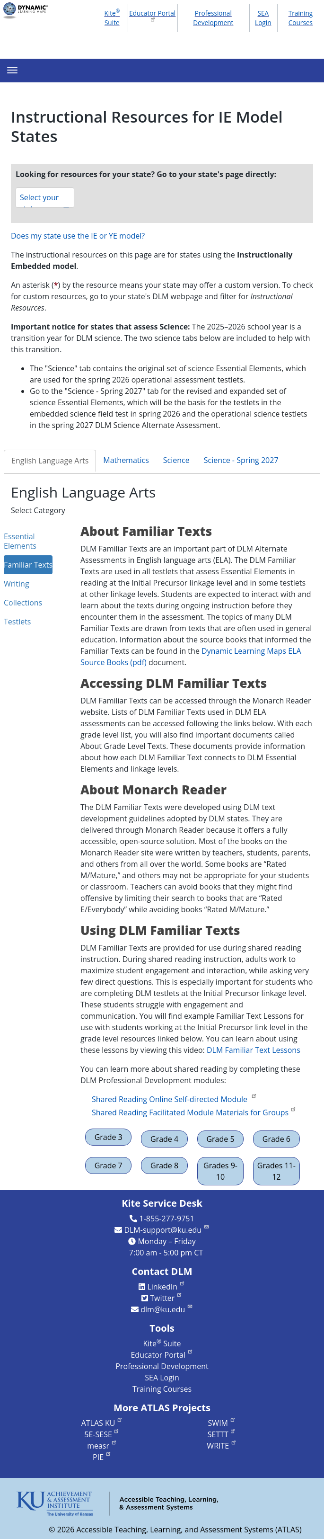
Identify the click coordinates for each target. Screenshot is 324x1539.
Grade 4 (164, 1139)
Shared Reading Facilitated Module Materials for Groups (194, 1112)
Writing (16, 583)
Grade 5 (220, 1139)
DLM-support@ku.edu (166, 1230)
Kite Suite (112, 17)
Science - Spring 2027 (241, 460)
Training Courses (301, 18)
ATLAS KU (102, 1423)
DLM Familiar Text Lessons (253, 1050)
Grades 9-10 (220, 1171)
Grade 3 (109, 1137)
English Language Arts (49, 460)
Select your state (45, 200)
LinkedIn (166, 1286)
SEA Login (263, 18)
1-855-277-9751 (167, 1218)
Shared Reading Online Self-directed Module (174, 1099)
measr (102, 1446)
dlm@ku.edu (166, 1309)
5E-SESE (102, 1434)
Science (176, 460)
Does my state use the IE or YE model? (78, 236)
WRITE (221, 1446)
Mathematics (126, 460)
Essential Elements (20, 541)
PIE (102, 1457)
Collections (23, 602)
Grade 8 (164, 1165)
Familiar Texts (28, 565)
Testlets (17, 621)
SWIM (222, 1423)
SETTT (222, 1434)
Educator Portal (152, 16)
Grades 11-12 (276, 1171)
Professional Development (213, 18)
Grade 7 (109, 1165)
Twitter (166, 1298)
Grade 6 (276, 1139)
